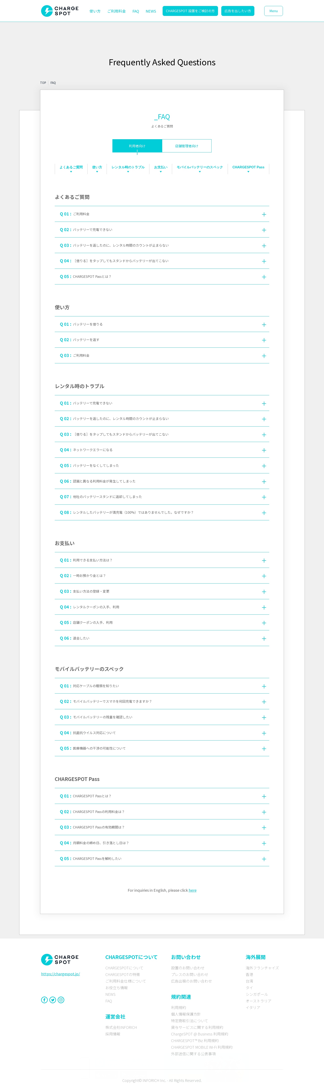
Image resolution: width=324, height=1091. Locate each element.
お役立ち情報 (116, 987)
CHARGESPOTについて (124, 967)
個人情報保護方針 (186, 1013)
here (193, 890)
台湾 (249, 980)
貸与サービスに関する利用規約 (197, 1027)
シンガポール (257, 994)
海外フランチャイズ (262, 967)
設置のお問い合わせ (188, 967)
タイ (249, 987)
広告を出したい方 (238, 10)
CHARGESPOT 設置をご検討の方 (190, 10)
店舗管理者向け (186, 145)
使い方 (95, 11)
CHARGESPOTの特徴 (122, 974)
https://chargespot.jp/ (60, 973)
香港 (249, 974)
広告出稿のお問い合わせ (191, 980)
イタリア (253, 1007)
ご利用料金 (116, 11)
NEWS (151, 11)
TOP (43, 83)
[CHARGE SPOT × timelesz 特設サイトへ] (206, 1067)
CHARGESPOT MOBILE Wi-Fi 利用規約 (201, 1047)
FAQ (135, 11)
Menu (273, 10)
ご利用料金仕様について (125, 980)
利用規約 (178, 1007)
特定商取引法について (189, 1020)
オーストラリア (259, 1000)
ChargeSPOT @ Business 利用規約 (199, 1033)
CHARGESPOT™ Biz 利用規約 (195, 1040)
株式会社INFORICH (121, 1027)
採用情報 (112, 1033)
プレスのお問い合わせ (189, 974)
